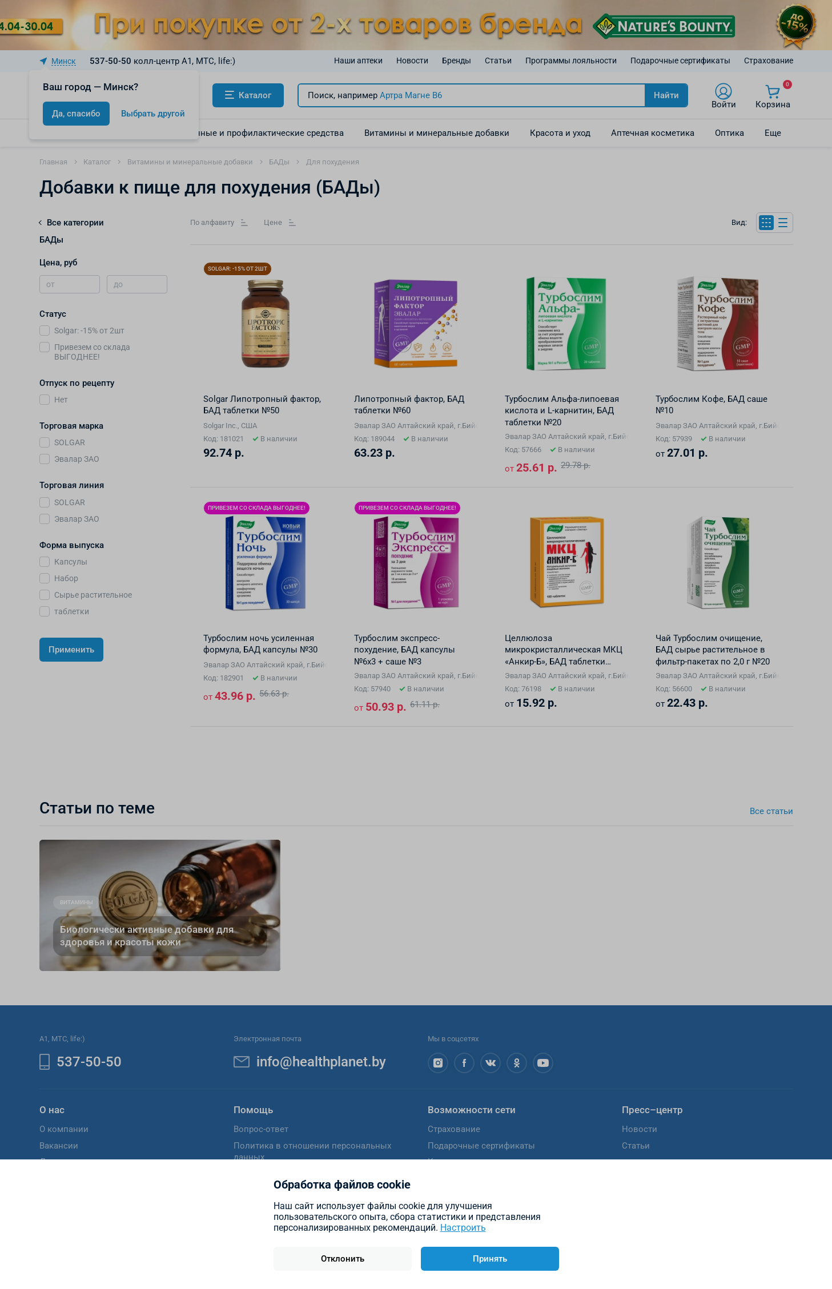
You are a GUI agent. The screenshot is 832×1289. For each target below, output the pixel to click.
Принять (490, 1259)
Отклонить (342, 1259)
